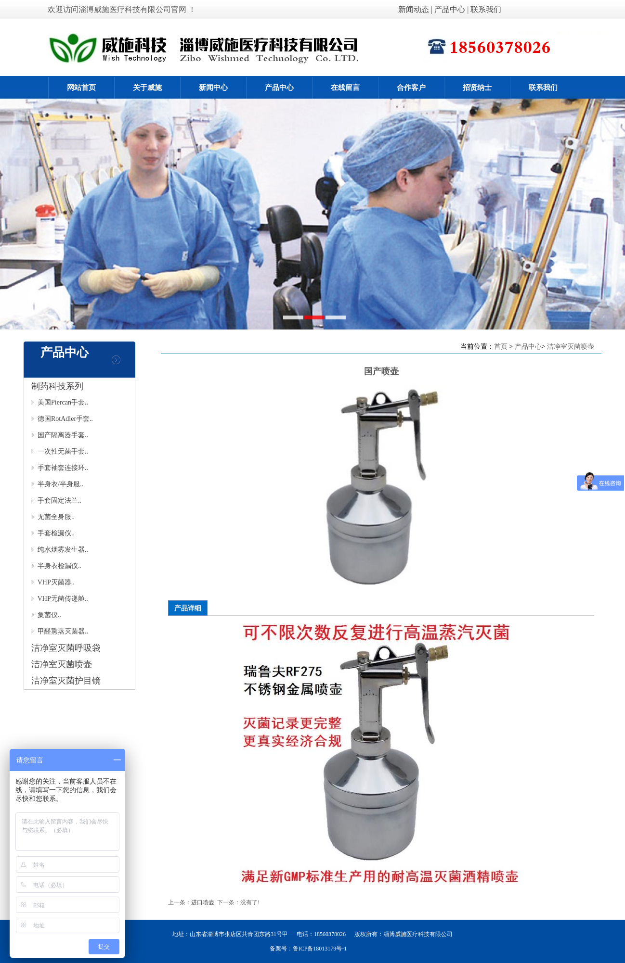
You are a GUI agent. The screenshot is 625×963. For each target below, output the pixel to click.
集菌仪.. (46, 615)
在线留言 (345, 87)
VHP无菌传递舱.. (59, 598)
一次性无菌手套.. (59, 451)
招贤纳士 (477, 87)
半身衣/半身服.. (57, 484)
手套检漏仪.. (53, 533)
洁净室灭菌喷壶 (61, 664)
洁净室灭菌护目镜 (66, 680)
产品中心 (449, 9)
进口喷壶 (202, 902)
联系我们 (485, 9)
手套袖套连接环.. (59, 467)
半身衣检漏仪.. (56, 566)
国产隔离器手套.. (59, 435)
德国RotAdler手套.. (62, 418)
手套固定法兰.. (56, 500)
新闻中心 (213, 87)
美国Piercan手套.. (59, 402)
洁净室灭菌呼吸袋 (66, 648)
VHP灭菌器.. (53, 582)
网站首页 (81, 87)
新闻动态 (414, 9)
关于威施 (147, 87)
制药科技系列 (57, 386)
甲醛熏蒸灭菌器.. (59, 631)
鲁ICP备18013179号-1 (320, 948)
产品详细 (187, 608)
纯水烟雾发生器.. (59, 549)
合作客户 (411, 87)
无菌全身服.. (53, 516)
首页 (501, 346)
